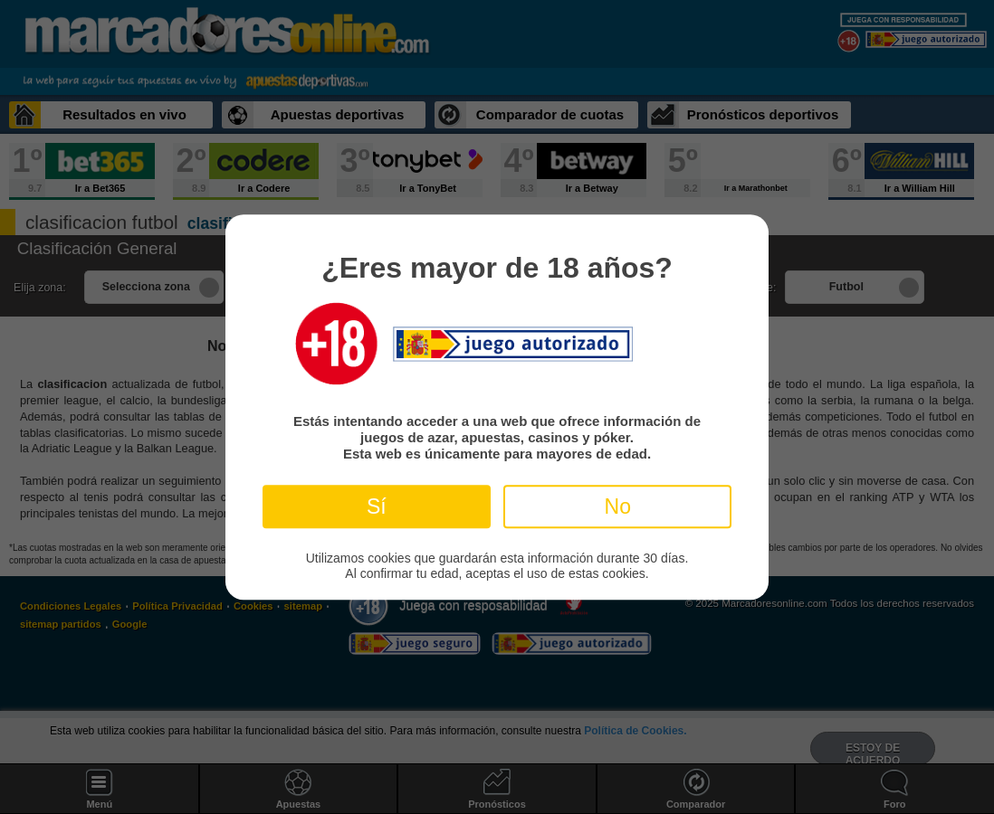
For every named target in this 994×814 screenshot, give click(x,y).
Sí (377, 506)
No (618, 506)
